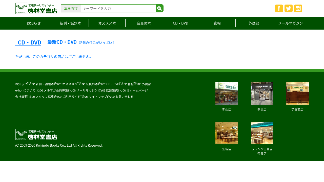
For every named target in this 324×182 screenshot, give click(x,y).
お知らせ (34, 23)
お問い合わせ (124, 96)
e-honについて (25, 90)
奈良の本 (144, 23)
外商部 (254, 23)
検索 (159, 8)
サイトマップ (98, 96)
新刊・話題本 (70, 23)
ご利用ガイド (71, 96)
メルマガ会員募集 (56, 90)
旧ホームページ (137, 90)
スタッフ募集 (45, 96)
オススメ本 (107, 23)
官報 (217, 23)
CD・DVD (180, 23)
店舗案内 (112, 90)
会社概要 (21, 96)
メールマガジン (290, 23)
